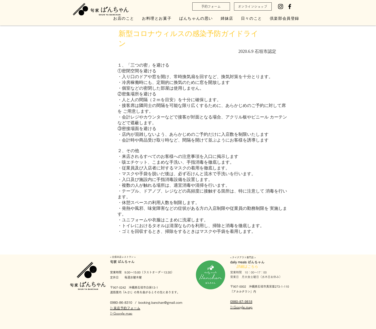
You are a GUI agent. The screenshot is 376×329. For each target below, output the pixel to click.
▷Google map (121, 313)
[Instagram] (280, 6)
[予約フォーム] (211, 6)
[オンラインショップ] (253, 6)
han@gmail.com (170, 302)
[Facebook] (289, 6)
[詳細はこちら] (247, 267)
